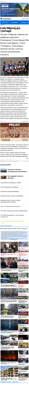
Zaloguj (11, 239)
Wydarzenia (14, 22)
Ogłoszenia (24, 22)
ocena (15, 161)
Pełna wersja (25, 18)
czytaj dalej (24, 121)
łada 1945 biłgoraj (20, 221)
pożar (2, 222)
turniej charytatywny (8, 221)
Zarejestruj (15, 239)
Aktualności (5, 22)
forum (3, 161)
